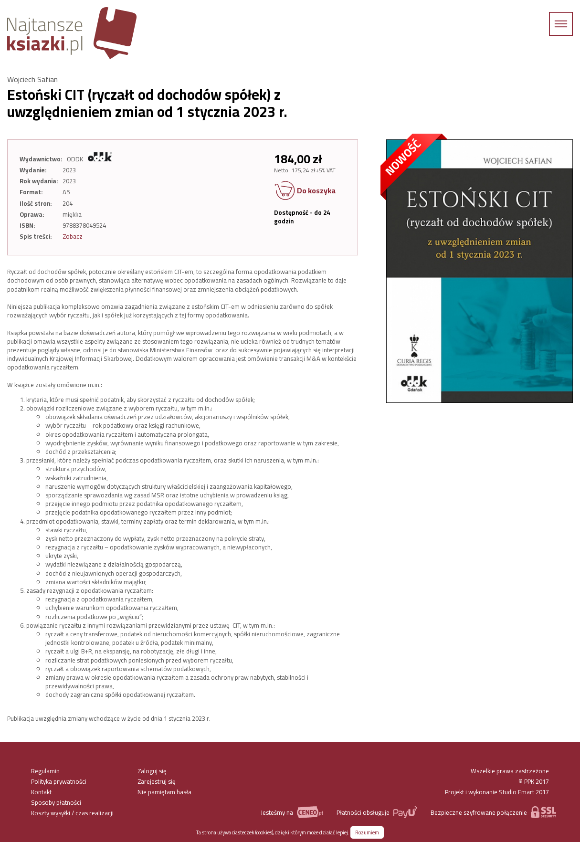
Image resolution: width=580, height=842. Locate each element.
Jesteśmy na (292, 812)
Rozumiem (367, 832)
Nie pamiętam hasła (164, 792)
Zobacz (73, 236)
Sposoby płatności (56, 802)
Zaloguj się (152, 771)
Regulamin (45, 771)
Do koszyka (305, 191)
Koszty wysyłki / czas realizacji (72, 813)
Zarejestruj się (156, 781)
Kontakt (41, 792)
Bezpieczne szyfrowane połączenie (493, 812)
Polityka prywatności (58, 781)
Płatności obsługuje (377, 812)
